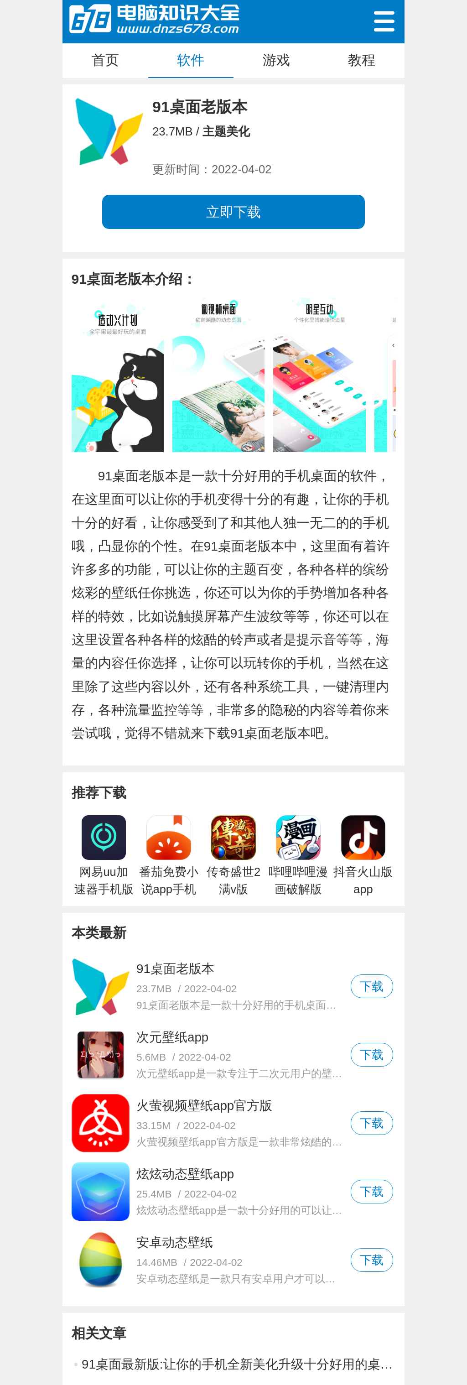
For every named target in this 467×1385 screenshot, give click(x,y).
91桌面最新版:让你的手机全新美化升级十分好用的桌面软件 (239, 1364)
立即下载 (233, 211)
